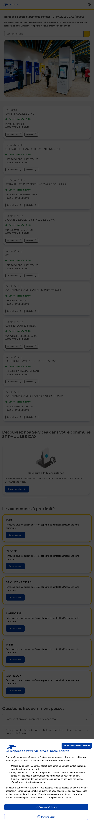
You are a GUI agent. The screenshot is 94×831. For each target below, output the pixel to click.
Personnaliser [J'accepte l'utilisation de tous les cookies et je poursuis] (48, 817)
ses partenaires (55, 757)
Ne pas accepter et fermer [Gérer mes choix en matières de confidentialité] (77, 745)
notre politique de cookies (59, 797)
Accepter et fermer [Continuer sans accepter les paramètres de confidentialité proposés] (48, 807)
